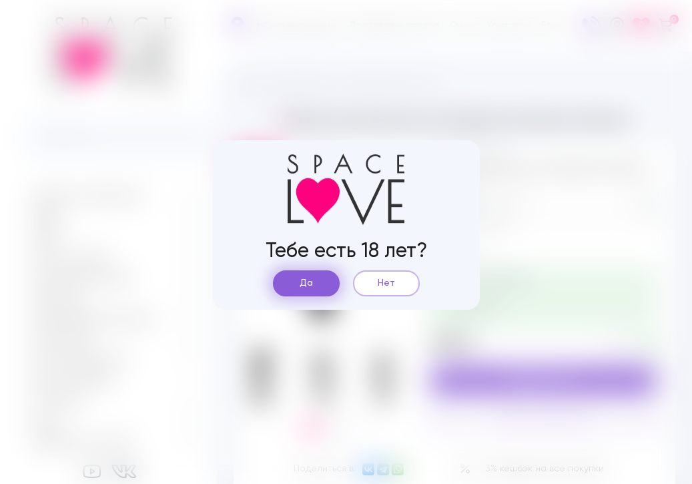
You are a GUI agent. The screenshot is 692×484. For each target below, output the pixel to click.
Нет (386, 283)
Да (306, 283)
